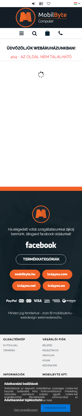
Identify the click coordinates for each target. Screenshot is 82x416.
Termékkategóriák (41, 259)
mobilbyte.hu (25, 274)
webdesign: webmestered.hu (41, 317)
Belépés (33, 3)
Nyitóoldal (10, 345)
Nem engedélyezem (26, 409)
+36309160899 (60, 33)
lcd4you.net (26, 285)
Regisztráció (50, 350)
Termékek (9, 350)
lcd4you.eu (56, 285)
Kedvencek (48, 3)
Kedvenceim (49, 365)
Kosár (46, 360)
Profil (41, 3)
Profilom (48, 355)
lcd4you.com (57, 274)
